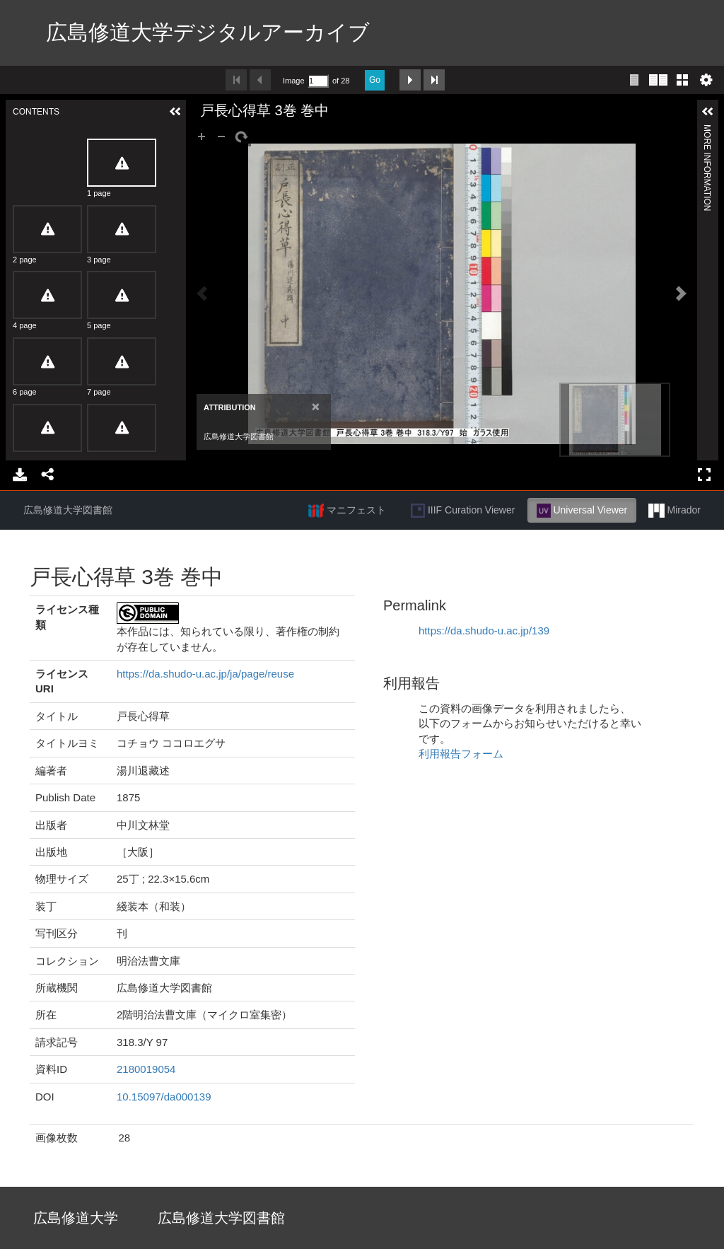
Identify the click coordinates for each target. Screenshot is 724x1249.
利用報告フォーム (461, 754)
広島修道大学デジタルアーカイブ (208, 32)
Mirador (674, 511)
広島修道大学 (75, 1218)
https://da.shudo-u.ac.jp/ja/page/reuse (205, 674)
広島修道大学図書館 (67, 510)
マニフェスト (347, 511)
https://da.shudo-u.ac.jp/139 (484, 630)
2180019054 (146, 1069)
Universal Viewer (582, 511)
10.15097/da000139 (164, 1097)
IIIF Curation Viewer (463, 511)
